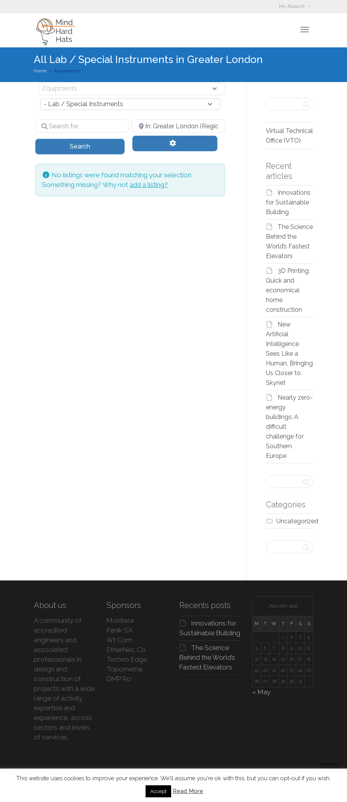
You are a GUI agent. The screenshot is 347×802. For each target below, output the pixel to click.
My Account (292, 6)
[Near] (178, 126)
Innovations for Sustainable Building (288, 202)
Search (90, 146)
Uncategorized (297, 521)
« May (261, 692)
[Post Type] (131, 88)
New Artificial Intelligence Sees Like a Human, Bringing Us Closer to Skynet (289, 353)
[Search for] (81, 126)
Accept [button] (158, 791)
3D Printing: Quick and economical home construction (288, 290)
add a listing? (149, 185)
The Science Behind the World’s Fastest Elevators (207, 657)
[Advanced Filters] (174, 143)
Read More (188, 791)
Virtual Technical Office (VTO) (289, 135)
